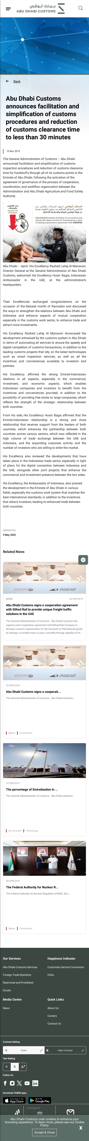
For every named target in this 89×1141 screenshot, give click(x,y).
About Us (53, 1008)
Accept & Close (44, 1132)
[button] (44, 81)
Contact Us (54, 1023)
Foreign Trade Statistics (17, 974)
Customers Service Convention (66, 967)
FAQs (51, 974)
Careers (52, 1015)
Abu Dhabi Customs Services (20, 967)
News (6, 1008)
